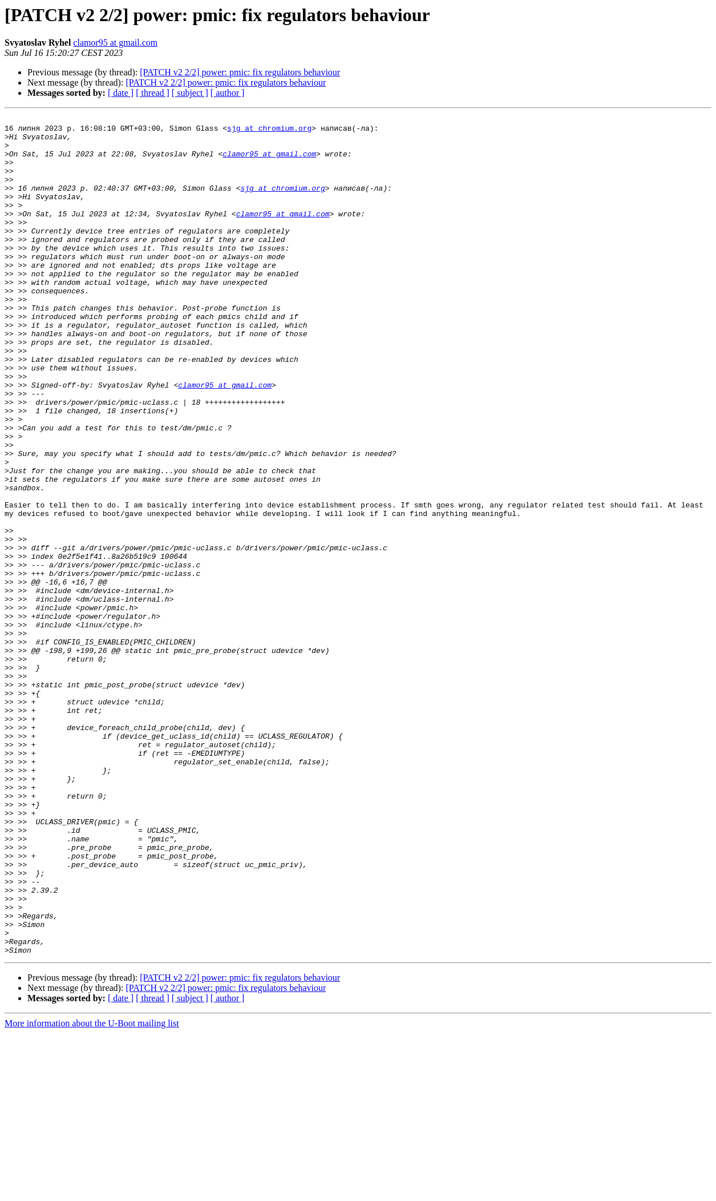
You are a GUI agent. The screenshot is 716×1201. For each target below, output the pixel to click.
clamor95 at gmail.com (115, 42)
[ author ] (228, 93)
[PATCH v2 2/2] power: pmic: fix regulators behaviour (240, 72)
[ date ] (121, 93)
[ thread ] (152, 93)
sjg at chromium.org (269, 131)
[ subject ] (190, 93)
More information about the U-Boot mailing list (92, 1191)
